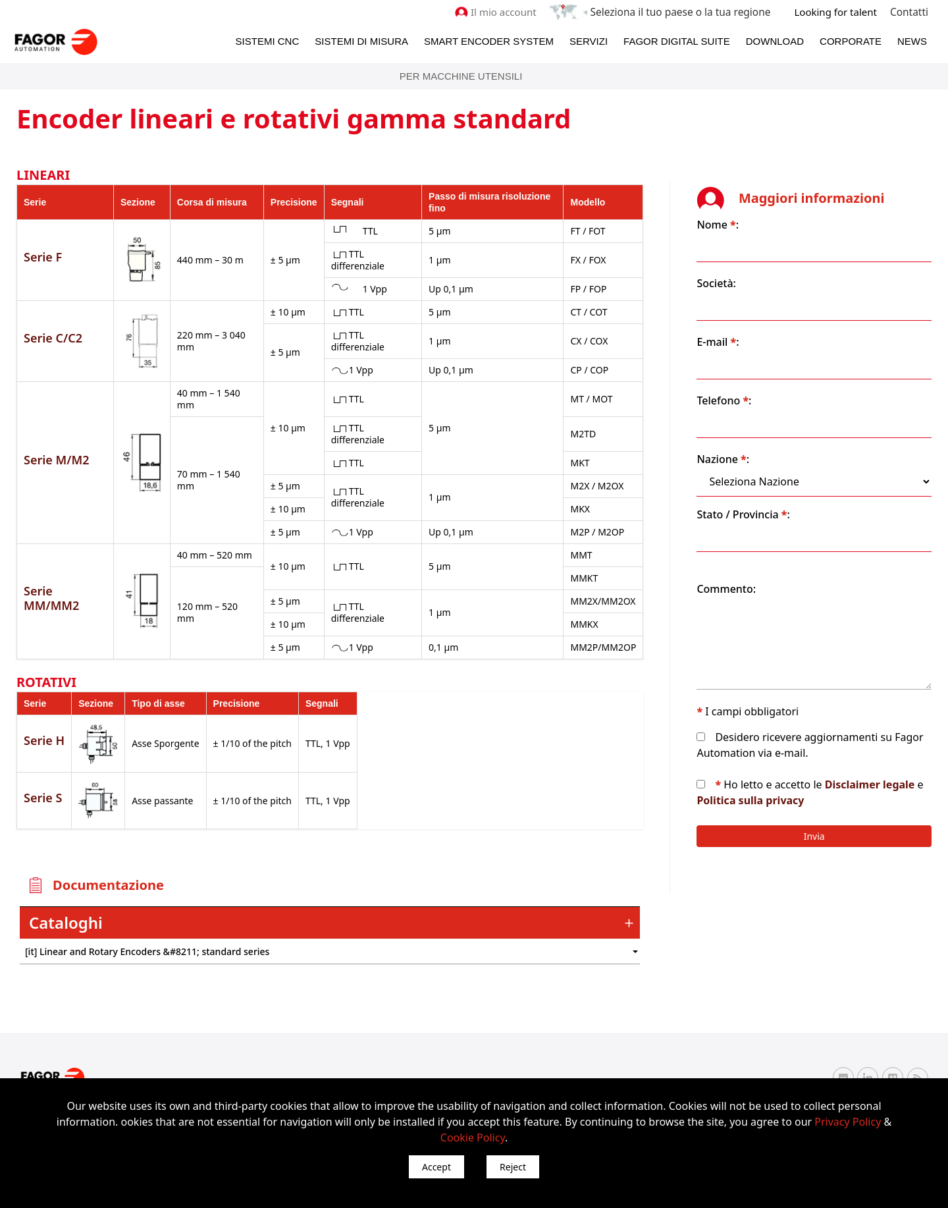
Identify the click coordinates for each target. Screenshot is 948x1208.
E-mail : (743, 326)
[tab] (342, 910)
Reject (513, 1167)
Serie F (43, 256)
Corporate (851, 40)
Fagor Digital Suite (676, 40)
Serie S (43, 785)
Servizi (588, 40)
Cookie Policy (472, 1137)
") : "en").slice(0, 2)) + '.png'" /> (596, 939)
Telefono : (749, 385)
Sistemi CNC (268, 40)
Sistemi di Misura (361, 40)
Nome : (743, 209)
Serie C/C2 (53, 337)
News (912, 40)
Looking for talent (836, 11)
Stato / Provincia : (768, 499)
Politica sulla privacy (818, 784)
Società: (741, 267)
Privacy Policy (847, 1121)
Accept (436, 1167)
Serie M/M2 (56, 453)
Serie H (44, 728)
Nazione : (748, 443)
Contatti (909, 11)
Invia (826, 820)
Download (775, 40)
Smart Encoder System (489, 40)
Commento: (751, 573)
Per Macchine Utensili (461, 75)
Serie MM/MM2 (51, 586)
